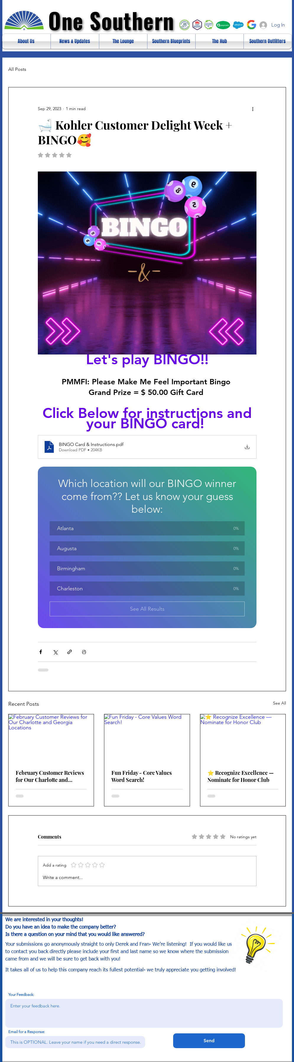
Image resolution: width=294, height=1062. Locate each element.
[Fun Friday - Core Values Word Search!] (147, 738)
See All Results (147, 609)
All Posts (17, 69)
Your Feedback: (21, 994)
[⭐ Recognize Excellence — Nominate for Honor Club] (243, 738)
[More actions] (252, 108)
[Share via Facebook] (40, 652)
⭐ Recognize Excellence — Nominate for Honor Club (240, 776)
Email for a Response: (26, 1032)
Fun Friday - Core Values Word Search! (141, 776)
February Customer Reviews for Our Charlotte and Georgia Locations (50, 776)
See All (279, 703)
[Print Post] (84, 652)
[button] (147, 528)
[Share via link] (69, 652)
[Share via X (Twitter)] (55, 652)
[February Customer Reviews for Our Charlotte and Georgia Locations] (51, 738)
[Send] (209, 1040)
